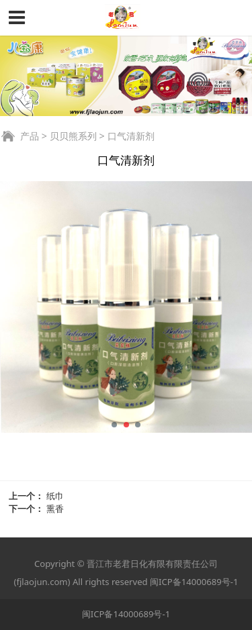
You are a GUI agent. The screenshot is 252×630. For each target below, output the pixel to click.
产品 (29, 135)
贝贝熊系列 (73, 135)
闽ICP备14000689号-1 (194, 582)
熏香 (55, 509)
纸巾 (55, 496)
